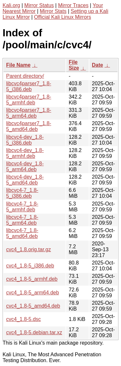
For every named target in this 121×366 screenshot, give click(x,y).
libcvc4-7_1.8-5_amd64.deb (22, 233)
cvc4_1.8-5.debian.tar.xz (34, 332)
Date (97, 65)
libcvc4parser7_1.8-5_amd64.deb (28, 126)
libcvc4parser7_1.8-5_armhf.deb (28, 99)
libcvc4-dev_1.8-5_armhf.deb (25, 153)
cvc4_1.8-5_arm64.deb (32, 292)
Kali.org (11, 5)
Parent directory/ (25, 76)
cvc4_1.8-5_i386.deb (30, 265)
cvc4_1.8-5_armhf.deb (31, 279)
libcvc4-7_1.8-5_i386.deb (22, 193)
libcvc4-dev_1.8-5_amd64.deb (25, 179)
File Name (18, 65)
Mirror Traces (73, 5)
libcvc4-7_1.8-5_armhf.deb (22, 206)
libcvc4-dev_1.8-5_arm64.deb (25, 166)
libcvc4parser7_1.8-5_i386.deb (28, 86)
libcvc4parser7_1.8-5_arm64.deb (28, 113)
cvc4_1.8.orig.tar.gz (28, 249)
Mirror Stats (53, 11)
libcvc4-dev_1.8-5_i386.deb (25, 140)
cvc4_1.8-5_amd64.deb (33, 306)
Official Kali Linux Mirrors (62, 17)
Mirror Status (39, 5)
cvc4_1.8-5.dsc (23, 319)
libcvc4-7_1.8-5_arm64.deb (22, 220)
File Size (74, 65)
